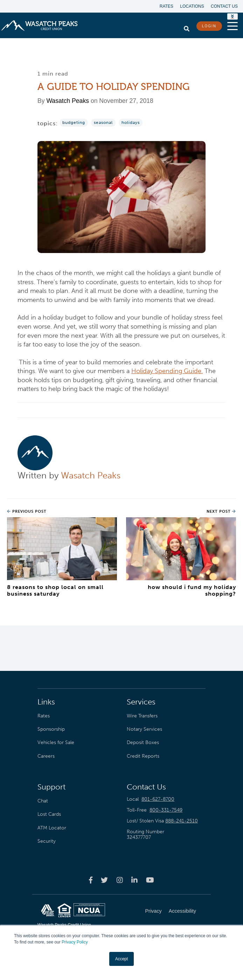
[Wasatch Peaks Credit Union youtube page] (150, 880)
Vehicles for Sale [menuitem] (55, 742)
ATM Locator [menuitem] (51, 828)
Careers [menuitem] (46, 756)
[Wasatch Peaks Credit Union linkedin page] (134, 880)
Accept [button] (121, 958)
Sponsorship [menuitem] (51, 729)
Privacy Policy (75, 942)
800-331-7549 (166, 810)
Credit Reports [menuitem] (143, 756)
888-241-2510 (181, 821)
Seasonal (103, 122)
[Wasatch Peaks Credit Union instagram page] (120, 880)
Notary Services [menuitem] (144, 729)
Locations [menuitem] (192, 6)
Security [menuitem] (46, 841)
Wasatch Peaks (67, 100)
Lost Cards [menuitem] (49, 814)
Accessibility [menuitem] (182, 911)
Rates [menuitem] (166, 6)
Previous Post (27, 511)
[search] (186, 27)
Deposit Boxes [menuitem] (143, 742)
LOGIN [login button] (209, 26)
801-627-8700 (157, 799)
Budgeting (73, 122)
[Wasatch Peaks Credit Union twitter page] (104, 880)
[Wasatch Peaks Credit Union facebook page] (90, 880)
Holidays (131, 122)
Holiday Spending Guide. (167, 371)
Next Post (221, 511)
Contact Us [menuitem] (224, 6)
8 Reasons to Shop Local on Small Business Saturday (55, 590)
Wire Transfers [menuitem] (142, 716)
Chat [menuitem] (42, 801)
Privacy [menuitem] (153, 911)
